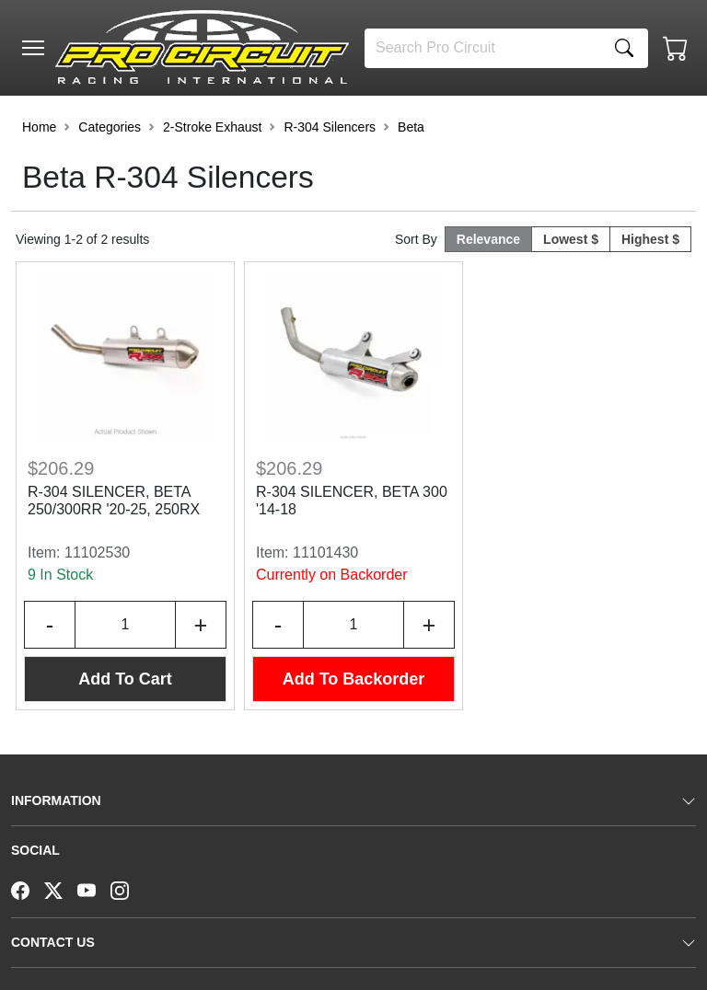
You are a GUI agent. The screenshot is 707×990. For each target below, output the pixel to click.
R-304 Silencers (330, 127)
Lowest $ (570, 239)
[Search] (483, 48)
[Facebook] (27, 889)
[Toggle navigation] (33, 48)
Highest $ (650, 239)
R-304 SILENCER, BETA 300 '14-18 (351, 500)
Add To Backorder (354, 679)
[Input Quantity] (125, 625)
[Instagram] (127, 889)
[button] (33, 48)
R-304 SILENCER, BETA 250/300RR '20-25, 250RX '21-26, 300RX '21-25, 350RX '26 (123, 502)
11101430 (325, 552)
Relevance (488, 239)
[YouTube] (93, 889)
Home (39, 127)
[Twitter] (60, 889)
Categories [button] (109, 127)
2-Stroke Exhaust (212, 127)
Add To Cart (125, 679)
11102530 (97, 552)
